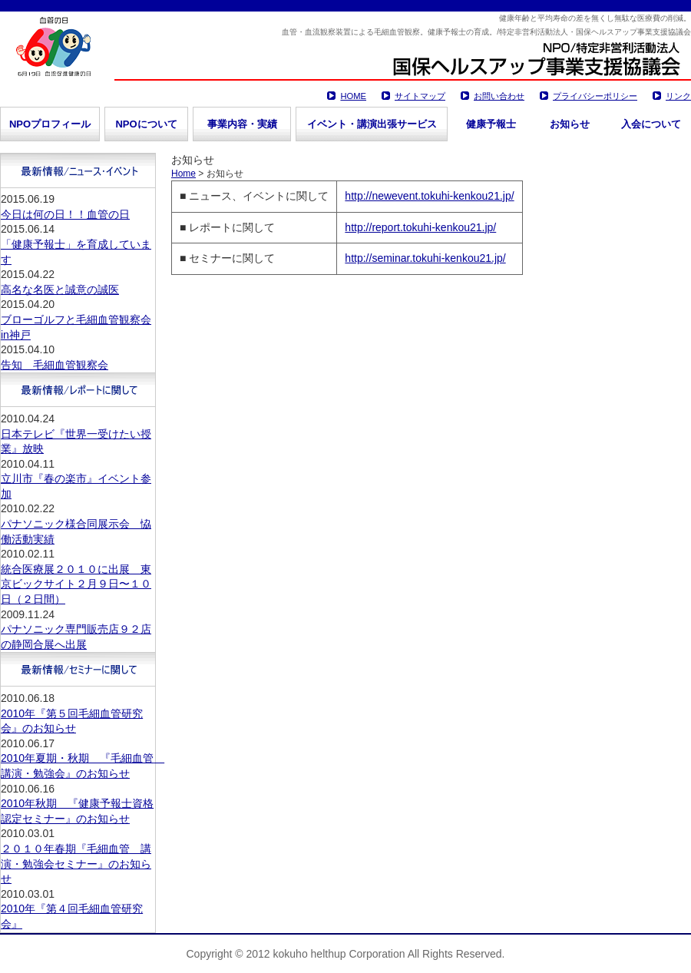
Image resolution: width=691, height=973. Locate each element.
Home (183, 173)
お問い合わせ (499, 96)
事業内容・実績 (242, 124)
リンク (678, 96)
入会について (651, 124)
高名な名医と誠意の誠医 (60, 289)
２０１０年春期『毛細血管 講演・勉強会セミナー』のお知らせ (76, 863)
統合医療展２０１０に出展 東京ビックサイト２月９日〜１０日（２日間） (76, 584)
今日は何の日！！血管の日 (65, 214)
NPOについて (146, 124)
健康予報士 (491, 124)
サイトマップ (420, 96)
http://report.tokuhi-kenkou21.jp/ (420, 227)
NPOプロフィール (50, 124)
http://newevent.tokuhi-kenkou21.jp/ (429, 196)
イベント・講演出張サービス (372, 124)
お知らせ (570, 124)
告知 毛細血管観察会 (54, 365)
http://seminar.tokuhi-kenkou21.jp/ (425, 258)
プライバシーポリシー (595, 96)
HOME (353, 96)
